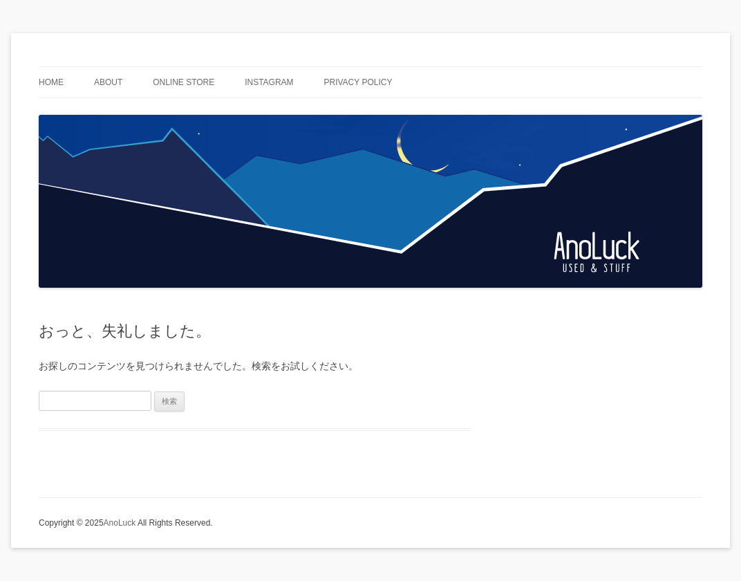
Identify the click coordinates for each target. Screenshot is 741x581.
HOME (51, 82)
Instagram (269, 82)
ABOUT (108, 82)
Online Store (183, 82)
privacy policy (358, 82)
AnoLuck (121, 523)
